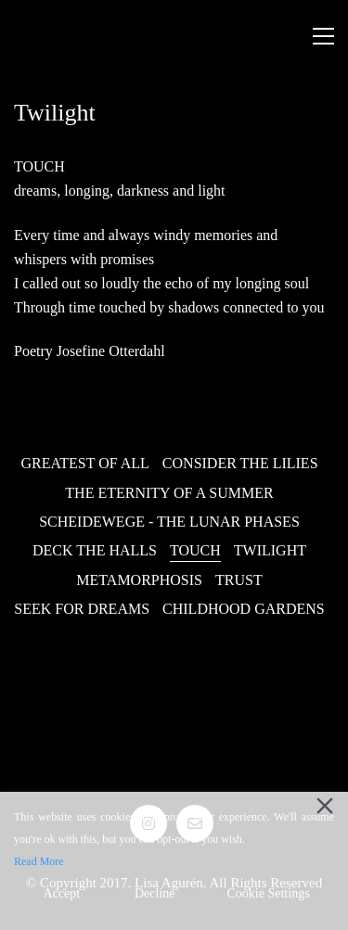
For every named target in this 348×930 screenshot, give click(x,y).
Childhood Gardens (243, 609)
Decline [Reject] (155, 893)
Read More (39, 861)
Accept (62, 893)
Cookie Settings (268, 893)
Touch (195, 550)
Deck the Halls (94, 550)
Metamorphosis (139, 580)
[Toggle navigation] (323, 36)
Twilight (270, 550)
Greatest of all (84, 463)
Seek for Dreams (81, 609)
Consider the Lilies (240, 463)
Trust (239, 580)
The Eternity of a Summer (169, 493)
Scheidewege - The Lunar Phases (169, 521)
